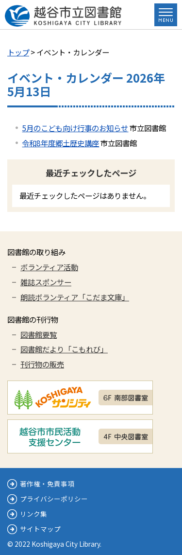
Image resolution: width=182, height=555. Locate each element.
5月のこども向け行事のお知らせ (75, 127)
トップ (18, 52)
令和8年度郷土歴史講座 (60, 143)
